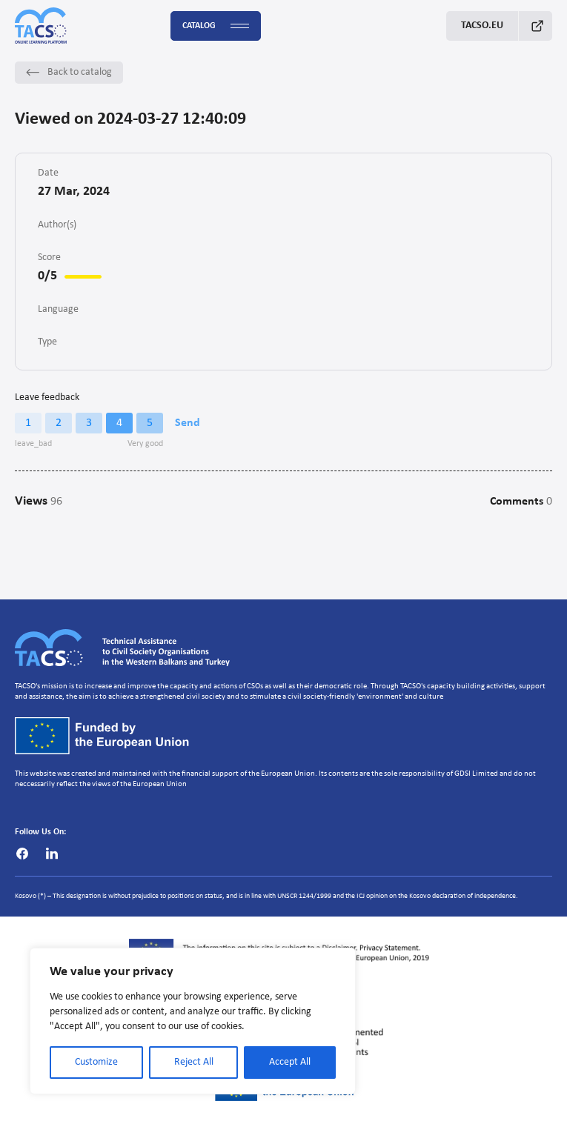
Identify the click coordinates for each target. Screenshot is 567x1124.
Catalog (215, 26)
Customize (96, 1062)
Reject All (193, 1062)
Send (187, 423)
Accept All (290, 1062)
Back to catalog (69, 72)
